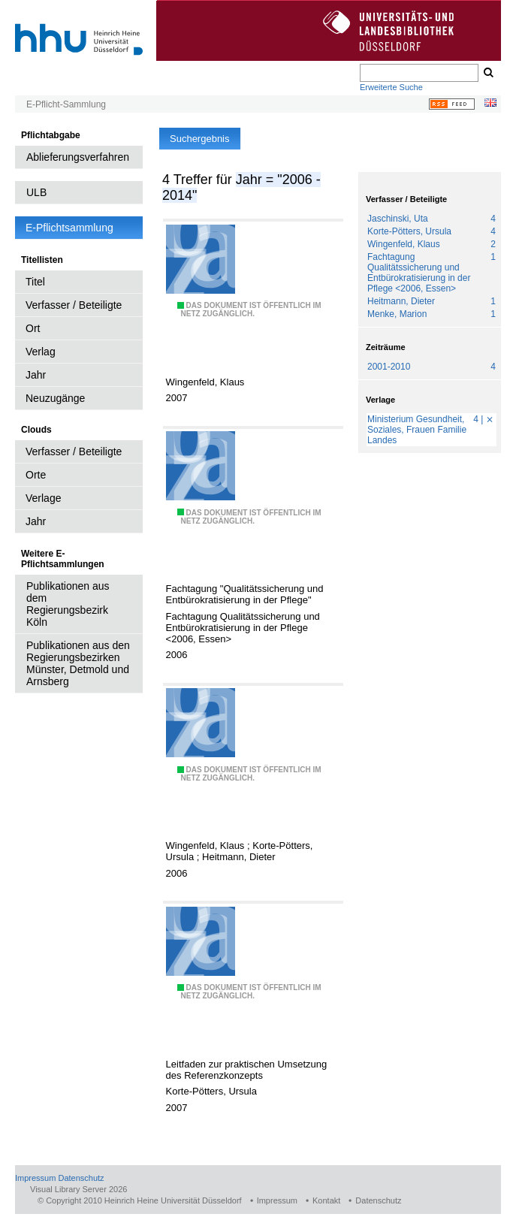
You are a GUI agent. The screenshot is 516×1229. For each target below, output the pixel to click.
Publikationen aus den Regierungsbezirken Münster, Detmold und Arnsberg (78, 663)
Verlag (41, 352)
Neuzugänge (55, 398)
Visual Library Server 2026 (78, 1189)
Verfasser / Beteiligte (74, 305)
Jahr (36, 375)
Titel (35, 282)
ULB (36, 192)
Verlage (43, 498)
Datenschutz (81, 1177)
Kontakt (326, 1200)
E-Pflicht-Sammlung (66, 104)
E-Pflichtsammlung (69, 228)
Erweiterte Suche (391, 87)
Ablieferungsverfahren (77, 157)
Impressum (35, 1177)
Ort (33, 328)
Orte (36, 475)
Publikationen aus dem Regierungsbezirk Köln (68, 604)
